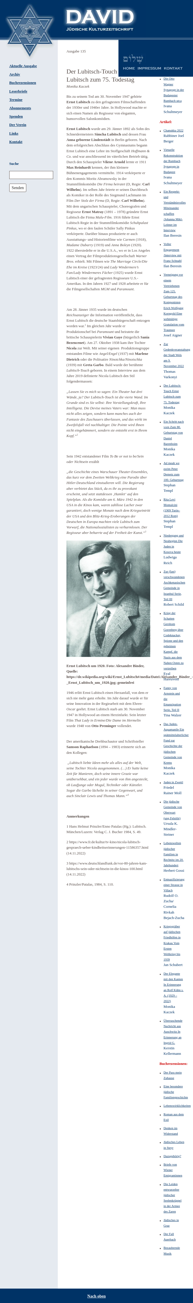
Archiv (14, 74)
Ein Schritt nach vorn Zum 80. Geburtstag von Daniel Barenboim (174, 432)
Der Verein (17, 125)
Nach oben (96, 1296)
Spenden (16, 116)
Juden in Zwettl (173, 782)
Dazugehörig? (172, 1156)
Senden (18, 187)
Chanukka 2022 (173, 130)
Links (13, 133)
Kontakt (16, 142)
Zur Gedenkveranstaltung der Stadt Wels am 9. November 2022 (177, 355)
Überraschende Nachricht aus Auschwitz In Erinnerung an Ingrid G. (173, 1031)
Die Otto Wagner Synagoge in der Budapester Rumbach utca (174, 89)
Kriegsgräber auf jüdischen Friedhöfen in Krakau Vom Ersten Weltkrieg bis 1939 (172, 942)
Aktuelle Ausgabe (23, 66)
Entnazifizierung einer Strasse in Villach (174, 885)
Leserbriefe (18, 91)
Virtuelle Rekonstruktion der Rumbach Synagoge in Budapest (173, 161)
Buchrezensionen (22, 83)
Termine (16, 100)
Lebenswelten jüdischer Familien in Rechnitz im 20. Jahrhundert (173, 854)
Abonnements (20, 108)
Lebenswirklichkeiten (177, 1105)
